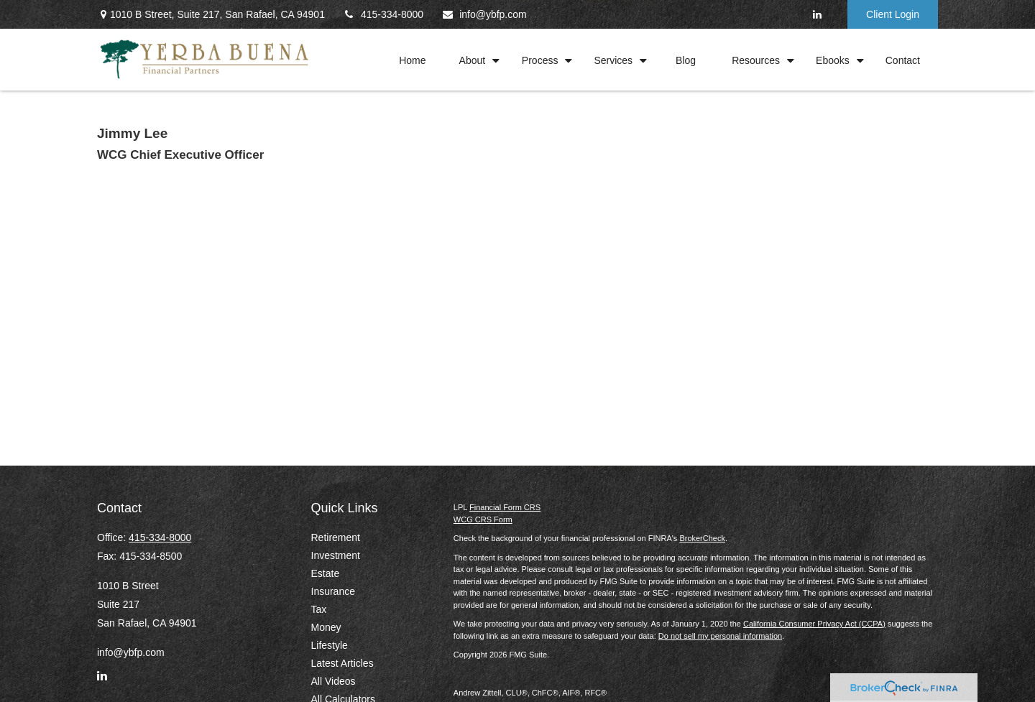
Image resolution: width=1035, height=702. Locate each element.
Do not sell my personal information (720, 636)
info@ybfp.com (484, 14)
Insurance (333, 591)
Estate (325, 573)
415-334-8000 (383, 14)
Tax (319, 609)
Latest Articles (342, 663)
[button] (412, 59)
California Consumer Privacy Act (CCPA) (814, 623)
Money (326, 627)
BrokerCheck (702, 538)
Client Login (892, 14)
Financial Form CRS (504, 507)
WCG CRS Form (483, 519)
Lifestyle (329, 645)
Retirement (335, 537)
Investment (335, 555)
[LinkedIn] (817, 14)
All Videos (333, 681)
